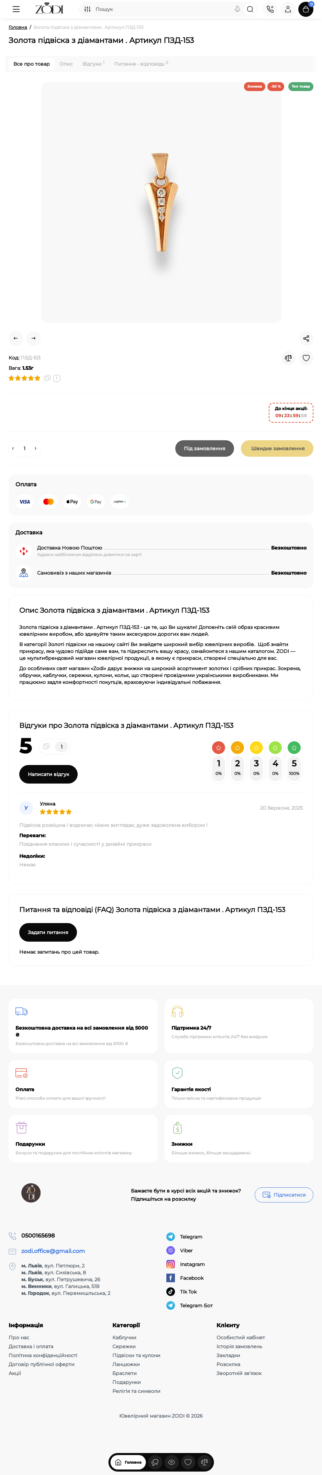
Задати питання (48, 932)
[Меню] (16, 9)
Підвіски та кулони (136, 1355)
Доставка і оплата (31, 1346)
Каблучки (124, 1337)
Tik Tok (181, 1291)
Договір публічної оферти (42, 1364)
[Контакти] (270, 9)
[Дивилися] (155, 1462)
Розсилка (228, 1364)
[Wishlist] (306, 358)
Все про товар (31, 64)
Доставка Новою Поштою (69, 548)
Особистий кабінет (240, 1337)
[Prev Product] (16, 338)
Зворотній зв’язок (239, 1373)
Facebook (184, 1278)
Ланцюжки (126, 1364)
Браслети (124, 1373)
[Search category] (87, 9)
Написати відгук (48, 774)
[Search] (237, 9)
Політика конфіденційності (43, 1355)
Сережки (124, 1346)
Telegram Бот (189, 1305)
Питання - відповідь (141, 63)
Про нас (19, 1337)
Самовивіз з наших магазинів (74, 573)
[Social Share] (306, 338)
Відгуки (93, 63)
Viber (179, 1250)
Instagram (185, 1264)
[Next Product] (33, 338)
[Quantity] (24, 448)
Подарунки (126, 1382)
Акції (15, 1373)
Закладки (228, 1355)
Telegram (184, 1236)
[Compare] (288, 358)
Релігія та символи (136, 1391)
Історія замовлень (239, 1346)
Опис (66, 64)
